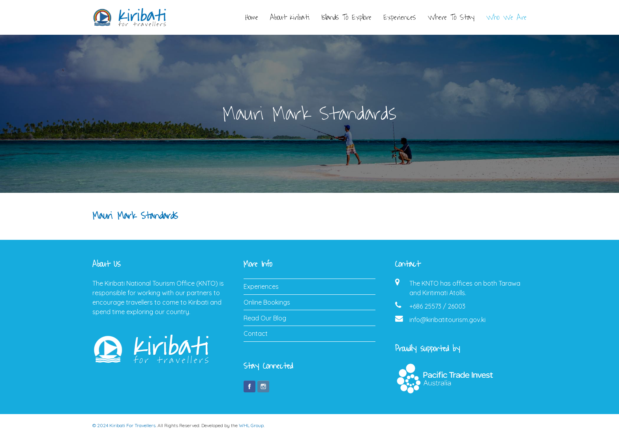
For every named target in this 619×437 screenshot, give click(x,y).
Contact (256, 333)
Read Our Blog (265, 318)
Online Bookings (267, 302)
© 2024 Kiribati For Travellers (124, 425)
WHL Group (251, 425)
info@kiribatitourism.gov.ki (447, 320)
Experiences (261, 286)
